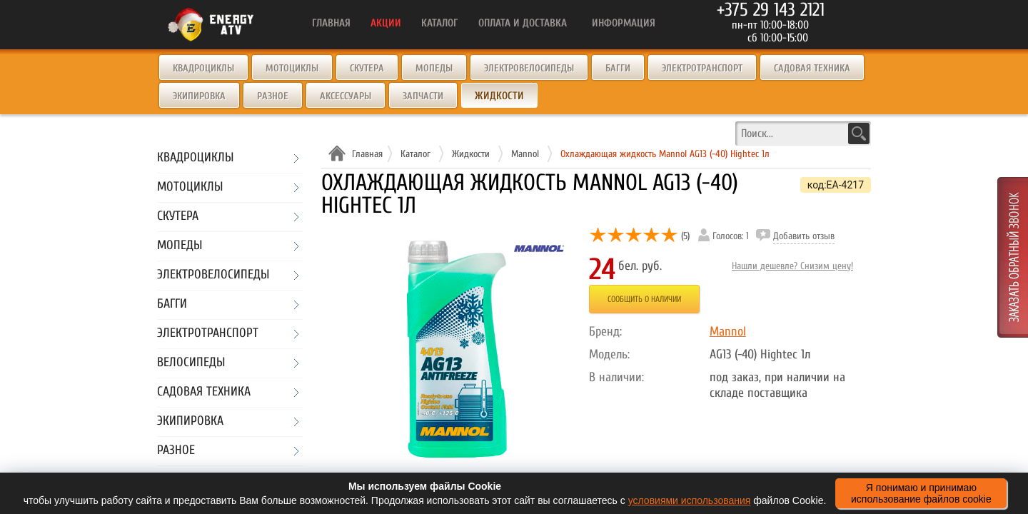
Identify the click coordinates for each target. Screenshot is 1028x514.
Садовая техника (812, 68)
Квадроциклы (203, 68)
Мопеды (434, 68)
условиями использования (689, 500)
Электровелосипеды (529, 68)
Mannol (728, 331)
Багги (617, 68)
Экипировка (199, 96)
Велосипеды (191, 363)
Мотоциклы (292, 68)
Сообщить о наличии (644, 299)
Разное (272, 96)
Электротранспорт (702, 68)
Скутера (367, 68)
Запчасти (423, 96)
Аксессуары (345, 96)
